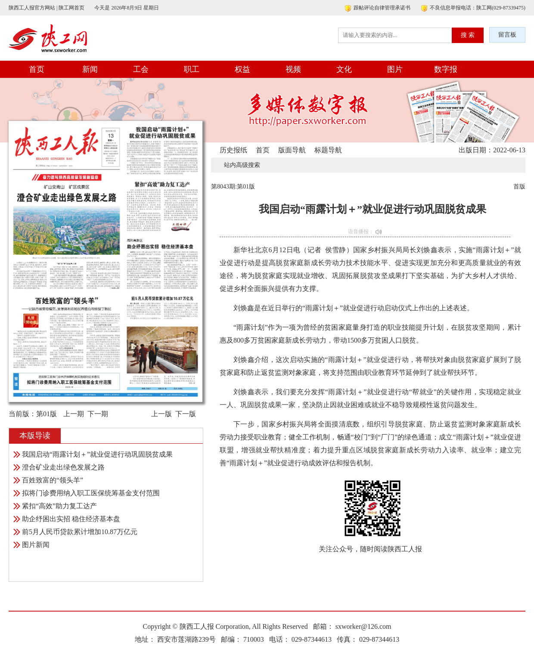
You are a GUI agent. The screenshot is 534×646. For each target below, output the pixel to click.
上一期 (73, 413)
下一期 (97, 413)
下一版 (185, 413)
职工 (191, 69)
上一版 (161, 413)
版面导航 (292, 150)
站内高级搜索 (242, 165)
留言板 (507, 34)
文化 (344, 69)
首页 (36, 69)
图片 (395, 69)
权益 (242, 69)
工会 (141, 69)
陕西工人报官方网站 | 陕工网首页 (46, 8)
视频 (293, 69)
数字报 (445, 69)
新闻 (90, 69)
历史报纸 (233, 150)
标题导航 (328, 150)
